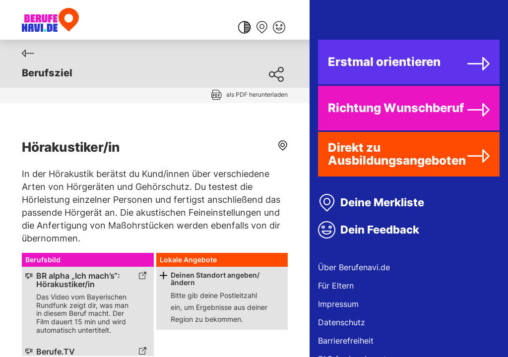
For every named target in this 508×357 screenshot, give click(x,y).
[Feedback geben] (279, 28)
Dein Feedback (379, 229)
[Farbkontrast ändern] (244, 28)
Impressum (338, 304)
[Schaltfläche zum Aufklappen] (163, 275)
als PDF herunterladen (257, 94)
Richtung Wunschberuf (396, 108)
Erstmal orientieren (384, 62)
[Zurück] (28, 53)
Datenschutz (341, 322)
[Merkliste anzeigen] (261, 28)
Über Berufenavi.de (354, 267)
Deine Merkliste (382, 202)
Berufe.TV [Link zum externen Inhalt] (55, 352)
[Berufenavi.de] (50, 20)
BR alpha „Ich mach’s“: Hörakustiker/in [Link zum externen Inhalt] (78, 280)
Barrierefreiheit (346, 341)
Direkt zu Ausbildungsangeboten (397, 154)
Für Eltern (336, 286)
